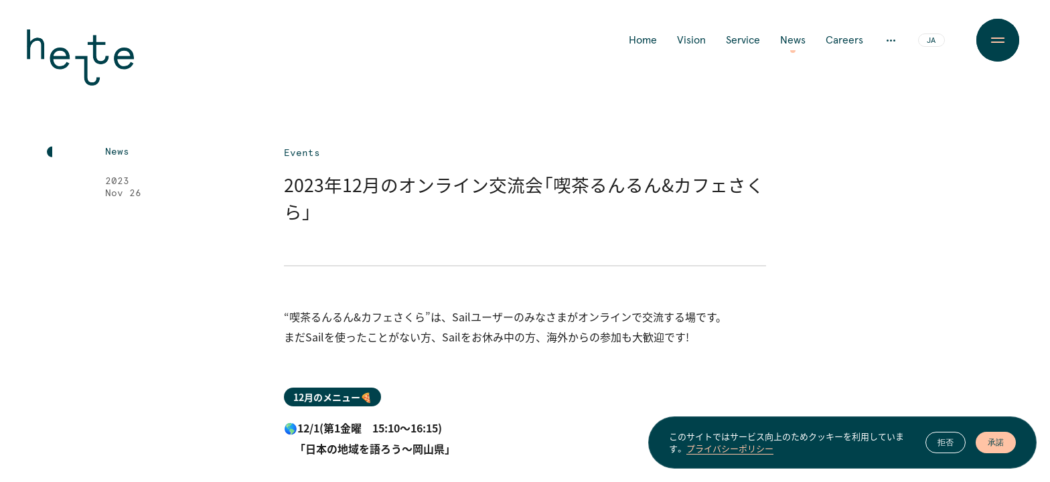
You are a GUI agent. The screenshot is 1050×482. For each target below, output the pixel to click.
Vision (691, 40)
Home (643, 40)
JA (931, 41)
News (793, 40)
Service (743, 40)
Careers (844, 40)
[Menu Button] (997, 40)
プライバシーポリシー (729, 449)
